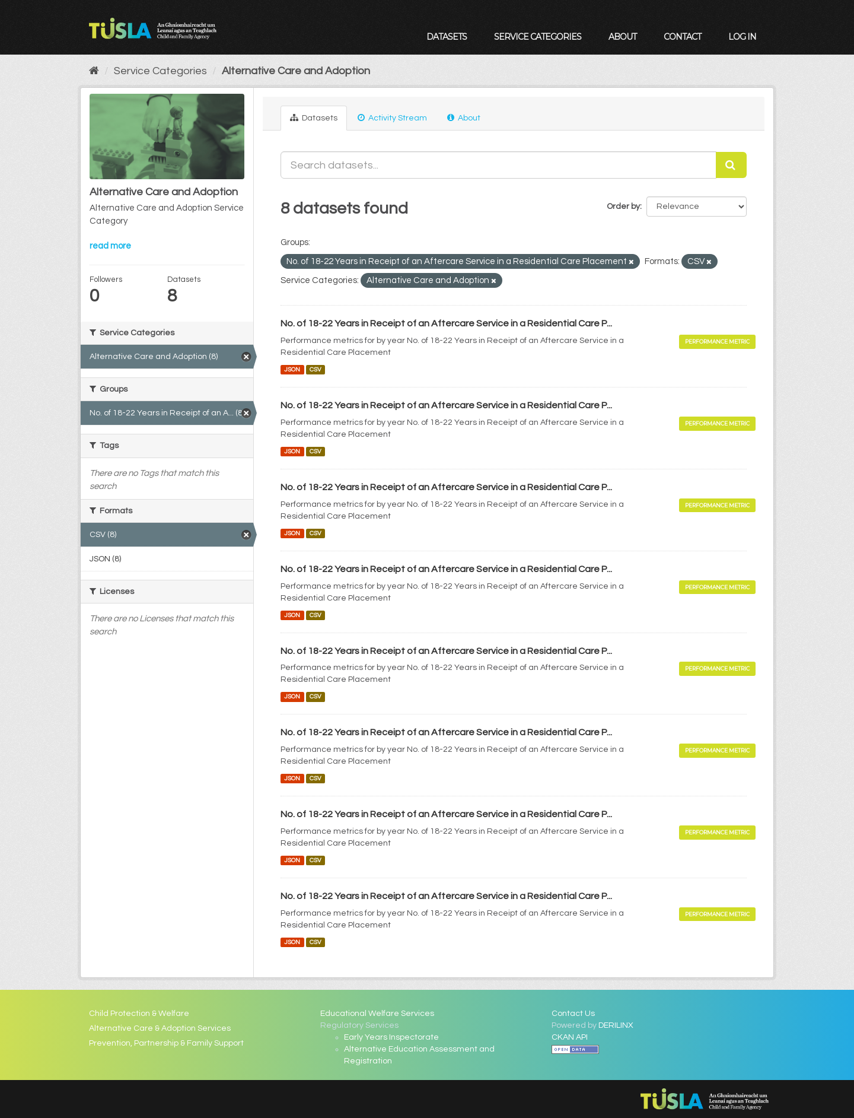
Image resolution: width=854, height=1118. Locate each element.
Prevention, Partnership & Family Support (166, 1043)
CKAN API (570, 1037)
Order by (623, 206)
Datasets (446, 36)
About (622, 36)
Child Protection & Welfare (139, 1013)
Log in (742, 36)
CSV (315, 369)
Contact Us (573, 1013)
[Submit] (731, 165)
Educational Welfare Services (377, 1013)
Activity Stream (392, 117)
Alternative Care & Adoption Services (160, 1028)
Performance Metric (717, 341)
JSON (292, 369)
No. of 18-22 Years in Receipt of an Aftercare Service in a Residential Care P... (446, 323)
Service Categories (537, 36)
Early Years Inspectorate (391, 1037)
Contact (682, 36)
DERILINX (615, 1025)
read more (110, 246)
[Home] (94, 71)
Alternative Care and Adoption (296, 71)
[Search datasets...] (498, 165)
